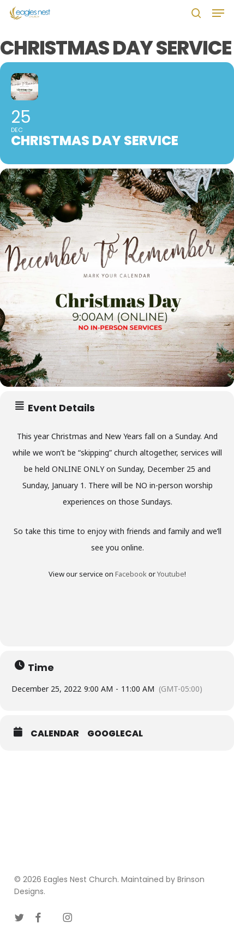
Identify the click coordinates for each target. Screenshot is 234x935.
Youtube (170, 574)
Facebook (131, 574)
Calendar (55, 734)
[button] (218, 13)
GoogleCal (115, 734)
